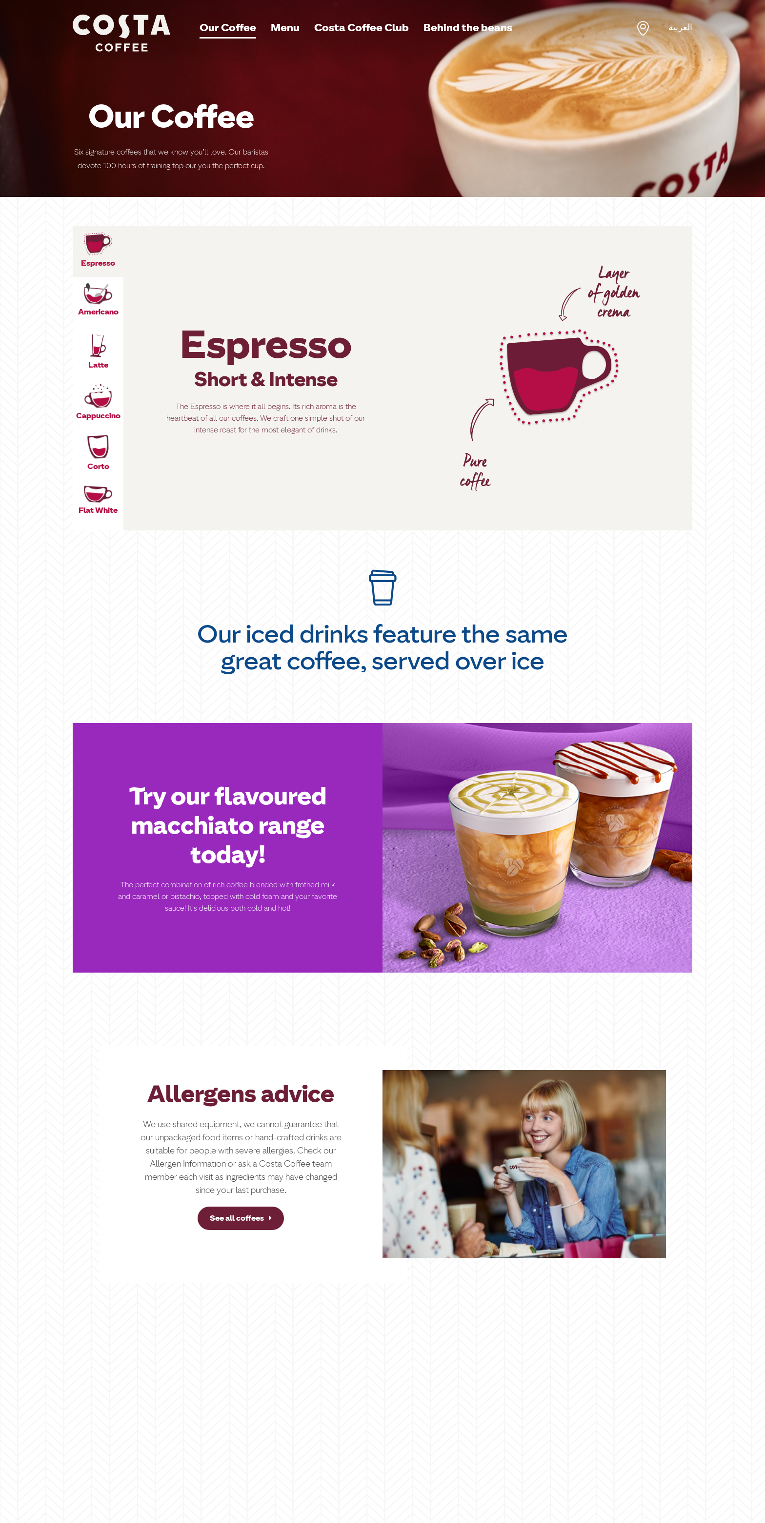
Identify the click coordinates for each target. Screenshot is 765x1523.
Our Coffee (228, 27)
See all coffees (241, 1218)
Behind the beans (467, 27)
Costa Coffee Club (361, 27)
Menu (285, 27)
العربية (680, 27)
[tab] (98, 251)
